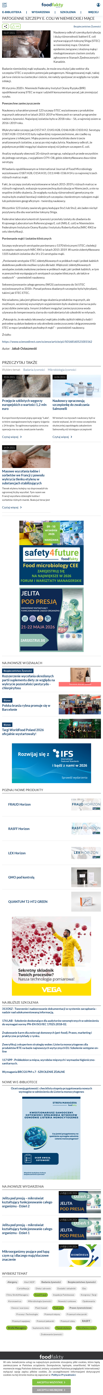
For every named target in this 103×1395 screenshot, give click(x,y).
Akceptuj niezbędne (50, 1389)
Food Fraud (40, 1294)
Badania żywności (34, 369)
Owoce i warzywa (20, 1307)
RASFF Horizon (19, 829)
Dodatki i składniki (66, 1288)
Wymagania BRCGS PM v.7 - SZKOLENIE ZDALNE (33, 1071)
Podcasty (58, 1307)
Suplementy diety (41, 1328)
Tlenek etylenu (63, 1328)
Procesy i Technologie (27, 1314)
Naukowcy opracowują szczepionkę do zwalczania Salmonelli (71, 405)
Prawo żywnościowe (81, 1307)
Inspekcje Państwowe (63, 1294)
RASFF (86, 1321)
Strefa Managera (17, 1327)
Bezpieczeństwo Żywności (87, 26)
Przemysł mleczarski (77, 1314)
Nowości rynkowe (67, 1301)
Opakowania (89, 1301)
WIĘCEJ (93, 12)
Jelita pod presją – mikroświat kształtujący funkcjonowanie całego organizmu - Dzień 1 (27, 1229)
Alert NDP (29, 1282)
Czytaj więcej (10, 437)
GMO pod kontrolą (21, 877)
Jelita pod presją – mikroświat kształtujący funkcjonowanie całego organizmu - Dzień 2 (27, 1202)
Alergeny (12, 1282)
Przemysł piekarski (45, 1321)
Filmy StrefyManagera (17, 1294)
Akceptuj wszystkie (50, 1382)
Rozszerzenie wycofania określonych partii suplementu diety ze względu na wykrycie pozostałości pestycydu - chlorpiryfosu (28, 682)
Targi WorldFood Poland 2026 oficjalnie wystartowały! (23, 732)
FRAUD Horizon (19, 804)
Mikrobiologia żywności (62, 369)
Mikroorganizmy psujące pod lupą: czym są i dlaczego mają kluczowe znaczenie (26, 1255)
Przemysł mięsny (52, 1314)
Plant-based (41, 1307)
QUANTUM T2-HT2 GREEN (27, 901)
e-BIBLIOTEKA (11, 12)
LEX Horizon (17, 853)
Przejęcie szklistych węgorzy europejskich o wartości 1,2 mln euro (24, 405)
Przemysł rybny (68, 1321)
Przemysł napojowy (21, 1321)
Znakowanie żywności (51, 1334)
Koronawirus (14, 1301)
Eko (84, 1288)
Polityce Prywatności (63, 1374)
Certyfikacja (23, 1288)
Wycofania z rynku (86, 1328)
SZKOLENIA (68, 12)
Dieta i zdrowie (43, 1288)
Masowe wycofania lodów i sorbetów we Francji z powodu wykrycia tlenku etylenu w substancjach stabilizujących (23, 477)
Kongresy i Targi (88, 1294)
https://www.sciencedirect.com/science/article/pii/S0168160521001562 (47, 341)
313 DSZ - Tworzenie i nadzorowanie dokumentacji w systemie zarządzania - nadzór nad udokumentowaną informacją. (49, 1010)
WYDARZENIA (41, 12)
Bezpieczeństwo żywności (82, 1282)
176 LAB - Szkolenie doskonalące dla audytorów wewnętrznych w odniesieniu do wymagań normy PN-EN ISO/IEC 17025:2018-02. (50, 1022)
